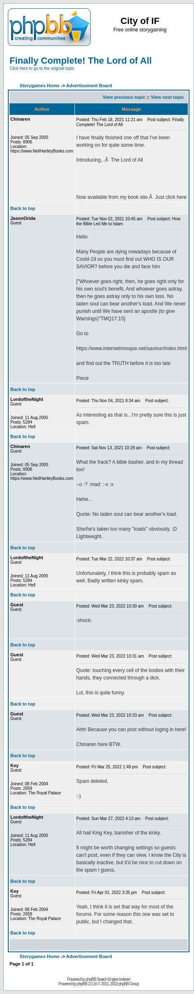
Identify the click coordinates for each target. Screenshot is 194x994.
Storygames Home (39, 85)
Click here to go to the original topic (42, 68)
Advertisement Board (89, 85)
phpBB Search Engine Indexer (108, 979)
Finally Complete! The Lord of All (81, 60)
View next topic (167, 97)
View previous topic (124, 97)
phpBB (82, 984)
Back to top (22, 208)
